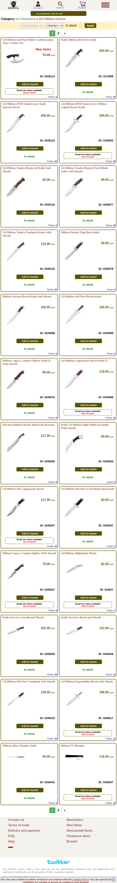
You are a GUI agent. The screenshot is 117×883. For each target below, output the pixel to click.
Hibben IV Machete (72, 745)
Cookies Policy (80, 879)
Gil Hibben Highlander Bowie (78, 553)
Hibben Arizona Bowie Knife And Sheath (27, 296)
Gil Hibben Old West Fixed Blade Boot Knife (87, 488)
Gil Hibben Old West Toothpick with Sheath (29, 681)
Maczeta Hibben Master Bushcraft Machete (29, 424)
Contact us (16, 819)
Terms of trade (18, 825)
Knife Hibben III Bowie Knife (78, 39)
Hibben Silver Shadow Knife (19, 745)
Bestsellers (75, 819)
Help (11, 841)
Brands (72, 841)
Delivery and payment (24, 830)
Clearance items (78, 836)
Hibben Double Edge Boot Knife (80, 232)
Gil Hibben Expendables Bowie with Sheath (87, 681)
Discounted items (79, 830)
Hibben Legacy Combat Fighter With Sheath (29, 553)
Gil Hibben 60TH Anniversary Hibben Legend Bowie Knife (84, 105)
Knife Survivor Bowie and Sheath (81, 617)
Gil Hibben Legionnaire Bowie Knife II (84, 360)
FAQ (11, 836)
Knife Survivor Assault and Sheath (23, 617)
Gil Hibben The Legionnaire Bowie (23, 488)
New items (74, 825)
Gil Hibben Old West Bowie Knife (81, 296)
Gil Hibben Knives (52, 19)
